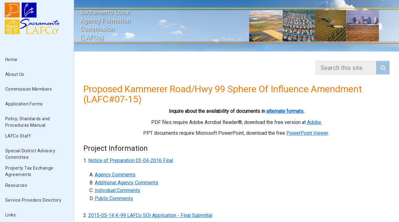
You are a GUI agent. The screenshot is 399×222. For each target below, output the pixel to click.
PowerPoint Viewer (307, 133)
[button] (382, 67)
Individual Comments (117, 190)
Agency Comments (115, 175)
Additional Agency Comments (126, 183)
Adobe (314, 122)
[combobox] (347, 67)
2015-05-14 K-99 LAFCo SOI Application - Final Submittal (150, 215)
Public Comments (114, 198)
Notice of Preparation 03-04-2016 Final (130, 160)
